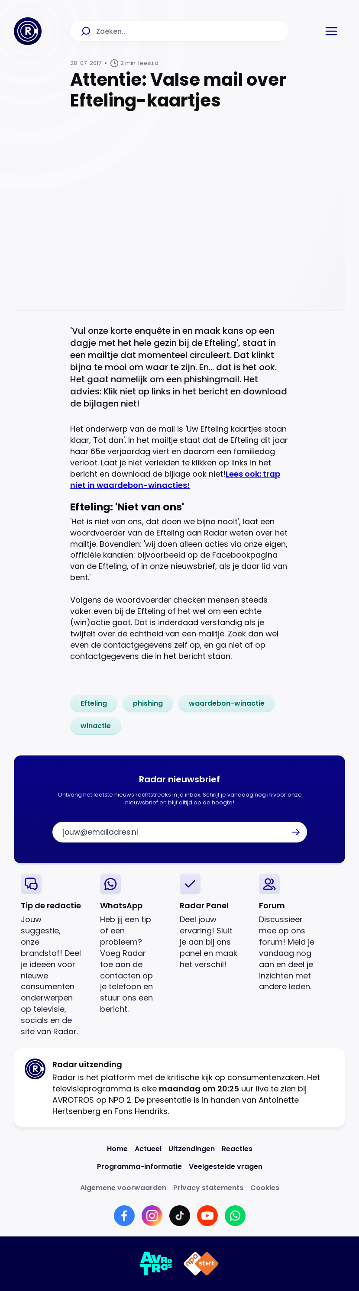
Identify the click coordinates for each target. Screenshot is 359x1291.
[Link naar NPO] (201, 1263)
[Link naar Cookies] (264, 1187)
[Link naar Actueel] (148, 1148)
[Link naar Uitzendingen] (191, 1148)
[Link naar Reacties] (237, 1148)
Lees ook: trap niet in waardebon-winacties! (175, 479)
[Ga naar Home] (28, 31)
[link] (93, 703)
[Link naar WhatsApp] (235, 1215)
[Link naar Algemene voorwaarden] (123, 1187)
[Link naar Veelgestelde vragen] (225, 1166)
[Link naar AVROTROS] (156, 1263)
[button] (331, 31)
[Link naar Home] (117, 1148)
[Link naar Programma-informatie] (139, 1166)
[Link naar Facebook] (124, 1215)
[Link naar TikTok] (179, 1215)
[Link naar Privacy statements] (208, 1187)
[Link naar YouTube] (207, 1215)
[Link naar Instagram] (152, 1215)
